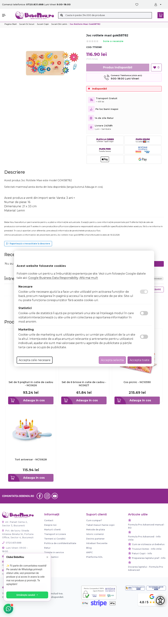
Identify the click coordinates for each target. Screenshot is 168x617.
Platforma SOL (94, 557)
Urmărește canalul (28, 595)
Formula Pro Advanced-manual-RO (146, 526)
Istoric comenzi (95, 534)
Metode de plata (95, 529)
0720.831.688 (11, 542)
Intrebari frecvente (96, 543)
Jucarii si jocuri (26, 24)
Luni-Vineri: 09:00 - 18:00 (15, 549)
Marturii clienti (52, 529)
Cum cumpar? (94, 520)
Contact (48, 520)
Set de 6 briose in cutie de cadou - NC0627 (84, 384)
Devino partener (95, 538)
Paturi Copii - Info (142, 553)
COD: (89, 47)
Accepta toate (139, 360)
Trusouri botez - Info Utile (147, 549)
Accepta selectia (112, 360)
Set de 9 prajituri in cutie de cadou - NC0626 (31, 384)
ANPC (89, 552)
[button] (7, 15)
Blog (89, 548)
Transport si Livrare (55, 534)
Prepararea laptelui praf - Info (149, 558)
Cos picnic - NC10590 (137, 382)
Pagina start (11, 24)
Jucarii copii (43, 24)
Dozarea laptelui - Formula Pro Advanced (145, 568)
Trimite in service (54, 552)
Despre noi (50, 525)
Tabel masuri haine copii (100, 525)
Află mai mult (88, 277)
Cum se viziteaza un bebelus (148, 544)
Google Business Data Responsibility (53, 277)
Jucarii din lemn (59, 24)
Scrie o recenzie (113, 41)
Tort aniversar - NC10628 (31, 459)
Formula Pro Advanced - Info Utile (144, 538)
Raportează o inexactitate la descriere (28, 243)
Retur (47, 548)
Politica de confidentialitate (60, 543)
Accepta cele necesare (34, 360)
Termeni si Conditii (55, 538)
